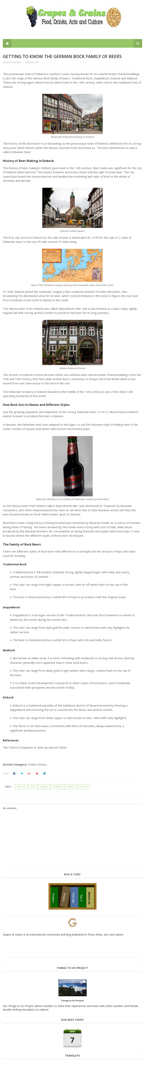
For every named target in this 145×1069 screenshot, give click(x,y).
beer (33, 786)
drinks (44, 786)
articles (21, 786)
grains (70, 786)
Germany (57, 786)
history (83, 786)
